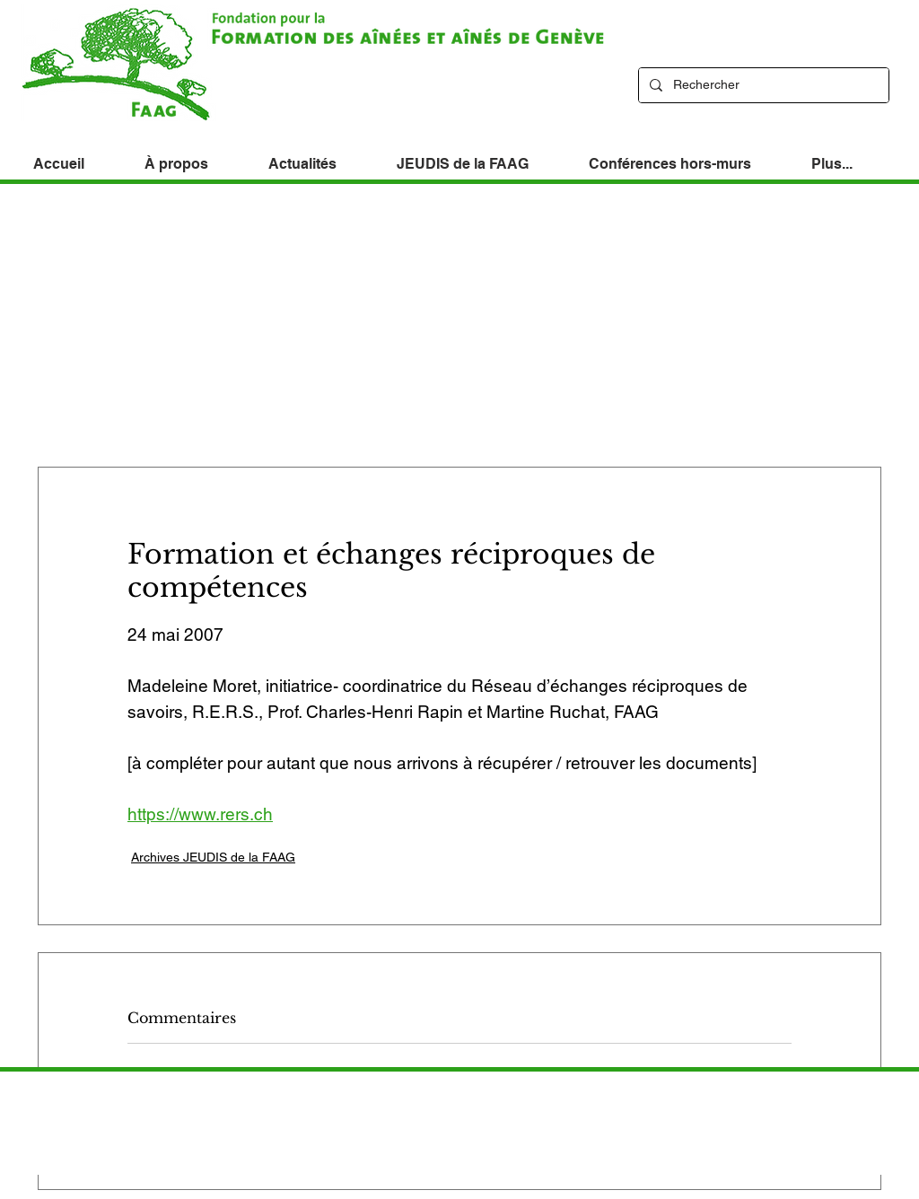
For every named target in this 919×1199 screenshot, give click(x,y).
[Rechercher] (762, 85)
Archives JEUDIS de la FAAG (213, 857)
